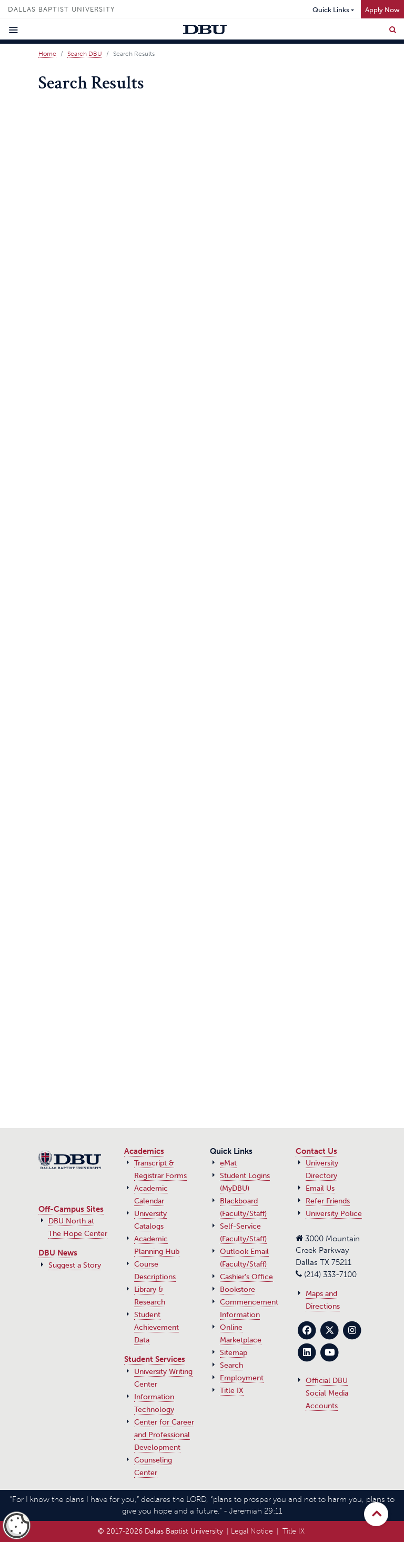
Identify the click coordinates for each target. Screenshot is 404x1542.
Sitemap (233, 1352)
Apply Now (382, 10)
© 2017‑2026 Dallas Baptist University (160, 1531)
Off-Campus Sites (71, 1209)
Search (231, 1365)
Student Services (154, 1359)
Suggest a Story (74, 1265)
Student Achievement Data (156, 1327)
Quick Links (330, 10)
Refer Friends (328, 1201)
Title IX (232, 1390)
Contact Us (316, 1151)
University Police (334, 1213)
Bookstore (237, 1289)
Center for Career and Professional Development (164, 1435)
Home (47, 53)
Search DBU (84, 53)
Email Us (320, 1188)
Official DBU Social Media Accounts (327, 1393)
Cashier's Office (246, 1276)
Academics (144, 1151)
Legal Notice (252, 1531)
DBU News (57, 1253)
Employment (242, 1377)
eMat (228, 1163)
